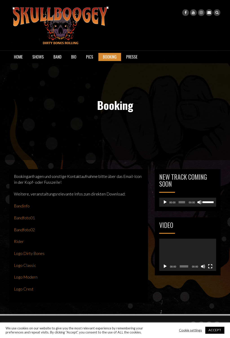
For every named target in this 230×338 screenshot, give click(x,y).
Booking (110, 57)
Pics (89, 57)
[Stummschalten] (199, 202)
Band (57, 57)
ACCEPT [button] (214, 330)
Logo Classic (25, 265)
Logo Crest (23, 288)
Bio (73, 57)
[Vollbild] (210, 266)
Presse (131, 57)
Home (18, 57)
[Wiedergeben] (165, 202)
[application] (187, 202)
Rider (19, 241)
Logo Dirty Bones (29, 253)
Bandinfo (22, 205)
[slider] (182, 202)
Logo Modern (26, 276)
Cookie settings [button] (190, 330)
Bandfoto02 (24, 229)
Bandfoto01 (24, 217)
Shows (38, 57)
